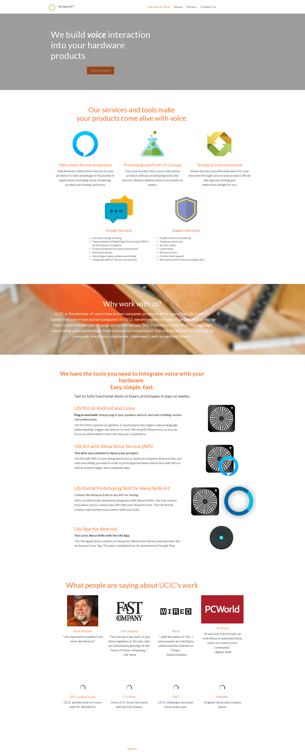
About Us (153, 727)
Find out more (92, 60)
